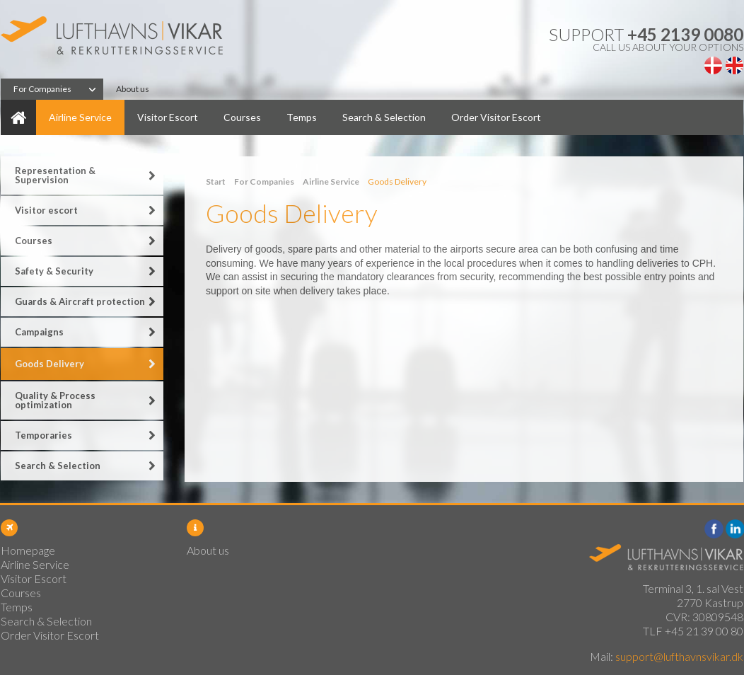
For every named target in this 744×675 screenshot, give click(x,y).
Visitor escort (46, 210)
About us (132, 88)
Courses (242, 117)
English (734, 65)
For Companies (42, 88)
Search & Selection (384, 117)
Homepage (18, 117)
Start (216, 181)
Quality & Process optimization (55, 400)
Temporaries (43, 435)
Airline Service (80, 117)
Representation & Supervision (55, 175)
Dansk (713, 65)
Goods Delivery (49, 363)
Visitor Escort (167, 117)
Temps (301, 117)
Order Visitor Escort (496, 117)
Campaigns (39, 332)
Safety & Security (54, 271)
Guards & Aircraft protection (80, 301)
